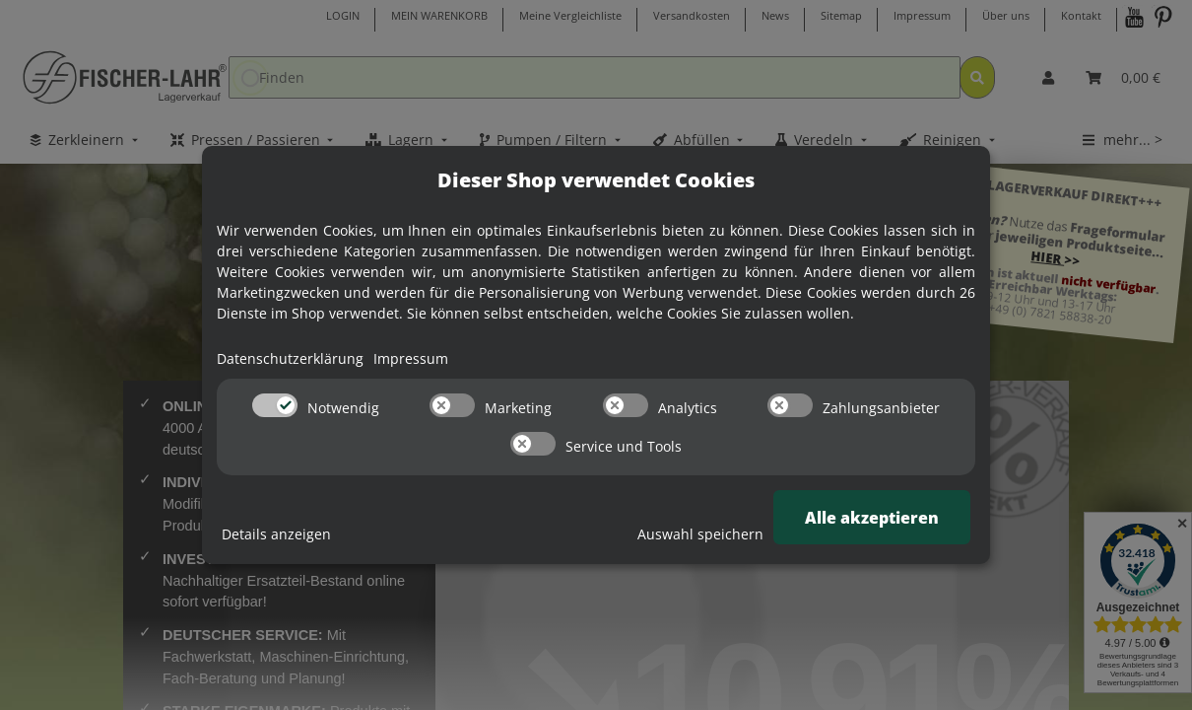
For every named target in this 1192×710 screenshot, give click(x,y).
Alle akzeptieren (872, 518)
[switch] (275, 405)
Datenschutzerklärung (290, 358)
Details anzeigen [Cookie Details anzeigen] (276, 534)
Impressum (410, 358)
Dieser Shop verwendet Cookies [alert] (596, 180)
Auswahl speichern (700, 534)
